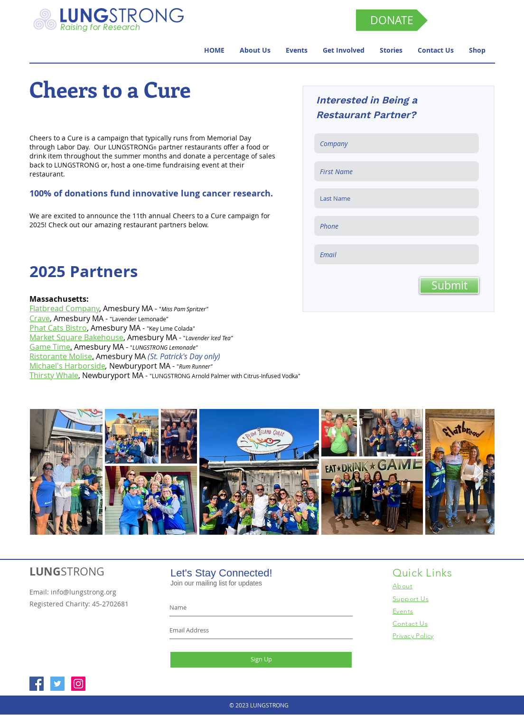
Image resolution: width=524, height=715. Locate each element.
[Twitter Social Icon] (57, 684)
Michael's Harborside (67, 366)
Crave (39, 318)
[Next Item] (478, 472)
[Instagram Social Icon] (78, 684)
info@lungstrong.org (83, 591)
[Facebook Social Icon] (36, 684)
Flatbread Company (64, 308)
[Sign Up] (261, 660)
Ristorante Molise (60, 356)
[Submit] (449, 285)
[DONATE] (392, 20)
